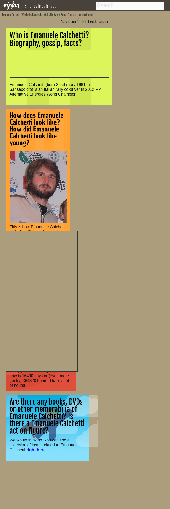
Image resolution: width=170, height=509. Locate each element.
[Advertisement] (42, 300)
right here (36, 449)
